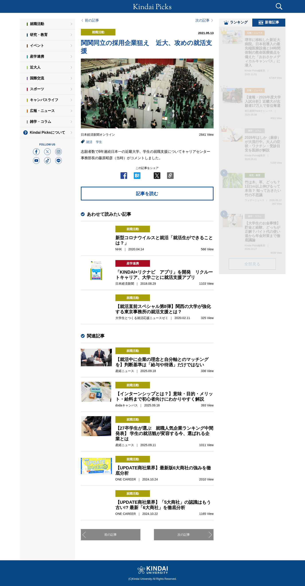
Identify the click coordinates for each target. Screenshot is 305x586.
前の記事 (92, 20)
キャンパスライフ (44, 100)
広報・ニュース (42, 111)
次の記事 (202, 20)
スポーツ (37, 89)
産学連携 (37, 56)
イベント (37, 45)
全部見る (252, 267)
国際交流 (37, 78)
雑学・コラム (40, 121)
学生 (99, 142)
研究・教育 (39, 35)
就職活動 (37, 24)
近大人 (35, 67)
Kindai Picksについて (47, 132)
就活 (89, 142)
